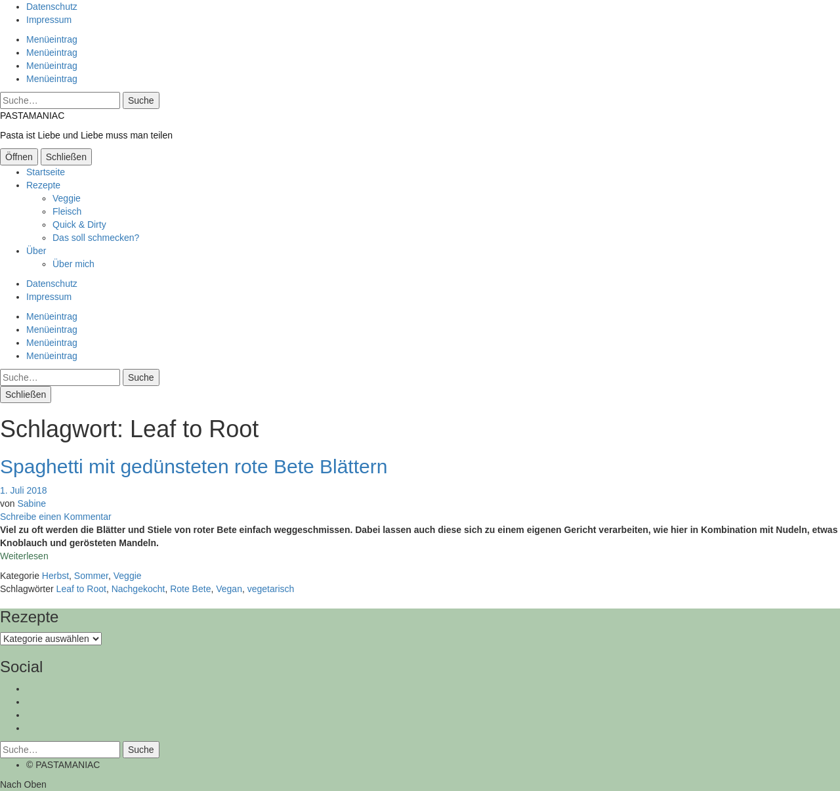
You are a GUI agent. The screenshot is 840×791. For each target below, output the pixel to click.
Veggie (66, 198)
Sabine (31, 503)
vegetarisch (271, 589)
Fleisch (66, 211)
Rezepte (43, 185)
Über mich (73, 264)
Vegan (229, 589)
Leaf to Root (81, 589)
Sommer (91, 575)
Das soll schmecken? (95, 237)
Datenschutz (51, 6)
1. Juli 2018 (23, 490)
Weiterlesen (24, 556)
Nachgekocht (138, 589)
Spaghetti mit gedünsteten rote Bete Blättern (193, 466)
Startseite (45, 172)
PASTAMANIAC (32, 115)
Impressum (49, 19)
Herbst (55, 575)
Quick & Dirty (79, 224)
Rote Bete (190, 589)
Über (36, 251)
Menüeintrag (51, 39)
